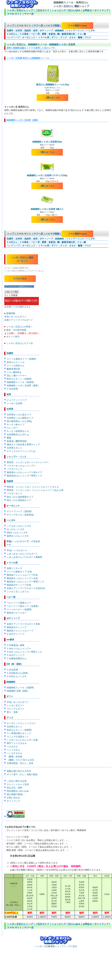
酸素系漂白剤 (68, 34)
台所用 (18, 30)
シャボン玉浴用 (14, 403)
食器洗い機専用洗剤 (17, 441)
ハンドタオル (13, 750)
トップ (10, 25)
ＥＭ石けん (12, 34)
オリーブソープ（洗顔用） (20, 511)
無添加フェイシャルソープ (20, 630)
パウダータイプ (14, 493)
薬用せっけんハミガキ (18, 536)
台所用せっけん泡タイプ (19, 414)
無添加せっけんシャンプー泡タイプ (24, 472)
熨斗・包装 (12, 712)
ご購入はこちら (52, 97)
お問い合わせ (13, 798)
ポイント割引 (13, 336)
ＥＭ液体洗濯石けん (17, 658)
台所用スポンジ (14, 448)
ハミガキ (90, 30)
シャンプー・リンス (16, 457)
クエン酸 (81, 34)
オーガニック (28, 37)
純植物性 (59, 30)
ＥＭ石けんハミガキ (17, 676)
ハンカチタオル (14, 753)
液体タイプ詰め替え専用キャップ (23, 444)
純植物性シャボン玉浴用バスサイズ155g (47, 175)
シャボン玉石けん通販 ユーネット (22, 259)
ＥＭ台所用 (12, 389)
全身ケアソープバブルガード (18, 320)
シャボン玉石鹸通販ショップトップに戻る (56, 945)
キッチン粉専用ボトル (18, 431)
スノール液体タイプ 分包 (19, 571)
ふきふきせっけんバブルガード (22, 554)
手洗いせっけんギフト (15, 317)
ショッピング (59, 10)
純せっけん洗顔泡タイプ (19, 500)
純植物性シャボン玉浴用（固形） (23, 385)
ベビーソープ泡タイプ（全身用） (23, 606)
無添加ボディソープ (17, 627)
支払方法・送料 (14, 788)
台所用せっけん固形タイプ (20, 418)
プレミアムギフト (15, 709)
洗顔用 (27, 30)
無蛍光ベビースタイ (17, 613)
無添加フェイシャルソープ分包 (22, 575)
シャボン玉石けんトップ (20, 10)
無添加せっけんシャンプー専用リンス (25, 581)
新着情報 (10, 313)
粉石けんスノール (15, 362)
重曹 (44, 34)
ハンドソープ (13, 37)
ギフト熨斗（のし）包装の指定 (22, 774)
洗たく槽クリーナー (17, 375)
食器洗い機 (54, 34)
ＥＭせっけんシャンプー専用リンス (24, 652)
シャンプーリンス (75, 30)
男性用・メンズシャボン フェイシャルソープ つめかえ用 (35, 490)
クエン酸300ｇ (14, 372)
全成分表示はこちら (52, 88)
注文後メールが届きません (21, 305)
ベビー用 (35, 34)
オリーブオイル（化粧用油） (21, 515)
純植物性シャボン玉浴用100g (47, 140)
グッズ (9, 717)
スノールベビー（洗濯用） (20, 609)
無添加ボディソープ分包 (19, 585)
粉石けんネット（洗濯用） (20, 379)
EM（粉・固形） (14, 664)
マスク (88, 37)
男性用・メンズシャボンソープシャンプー (28, 462)
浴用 (35, 30)
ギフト (54, 37)
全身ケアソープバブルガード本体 (23, 624)
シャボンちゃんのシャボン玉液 (22, 740)
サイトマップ (101, 10)
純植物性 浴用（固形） (18, 691)
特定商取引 (18, 791)
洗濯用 (9, 30)
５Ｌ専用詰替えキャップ (19, 733)
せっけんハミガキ (15, 529)
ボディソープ (46, 30)
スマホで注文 (20, 278)
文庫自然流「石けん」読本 (20, 763)
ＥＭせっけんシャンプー (19, 648)
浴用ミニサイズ (14, 568)
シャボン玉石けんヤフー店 (19, 343)
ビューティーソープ (17, 400)
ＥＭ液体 (24, 34)
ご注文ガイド (42, 10)
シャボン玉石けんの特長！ (19, 326)
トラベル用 (43, 37)
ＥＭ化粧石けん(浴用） (18, 673)
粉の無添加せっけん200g (19, 421)
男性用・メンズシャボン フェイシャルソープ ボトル (33, 487)
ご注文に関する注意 (17, 781)
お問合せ (87, 10)
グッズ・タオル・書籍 (71, 37)
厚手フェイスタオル (17, 743)
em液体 (10, 639)
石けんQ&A (74, 10)
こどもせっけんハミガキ (19, 526)
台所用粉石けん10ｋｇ (18, 434)
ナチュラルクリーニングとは (21, 451)
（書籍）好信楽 (14, 756)
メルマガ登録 (52, 25)
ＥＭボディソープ (15, 634)
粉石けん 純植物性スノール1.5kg (52, 84)
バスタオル (12, 746)
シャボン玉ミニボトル (18, 591)
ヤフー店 (29, 14)
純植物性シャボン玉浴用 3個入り (47, 208)
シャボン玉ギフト (15, 705)
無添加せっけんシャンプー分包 (22, 578)
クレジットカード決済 (18, 784)
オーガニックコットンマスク (21, 723)
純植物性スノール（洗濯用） (21, 382)
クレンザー (12, 428)
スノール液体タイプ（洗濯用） (22, 359)
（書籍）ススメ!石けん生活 (20, 760)
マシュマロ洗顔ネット (18, 736)
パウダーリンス (14, 469)
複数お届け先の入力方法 (19, 771)
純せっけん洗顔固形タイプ (20, 497)
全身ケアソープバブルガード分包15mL (26, 588)
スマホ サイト (14, 14)
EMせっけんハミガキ (17, 532)
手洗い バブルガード (17, 550)
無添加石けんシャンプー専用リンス (24, 475)
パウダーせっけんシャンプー (21, 466)
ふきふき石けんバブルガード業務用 (24, 557)
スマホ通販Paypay (77, 25)
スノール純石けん (15, 365)
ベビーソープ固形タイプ (19, 603)
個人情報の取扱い (15, 794)
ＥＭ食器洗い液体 (15, 645)
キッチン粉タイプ (15, 424)
